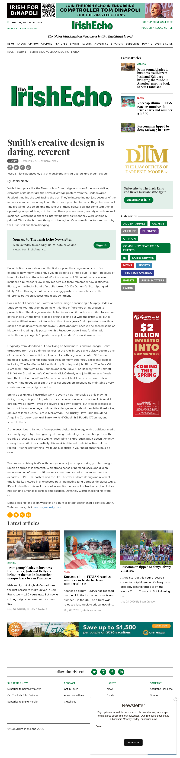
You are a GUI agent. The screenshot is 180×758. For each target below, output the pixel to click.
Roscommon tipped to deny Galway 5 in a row (153, 128)
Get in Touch (71, 689)
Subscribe (133, 43)
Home (10, 52)
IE (124, 257)
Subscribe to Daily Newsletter (24, 689)
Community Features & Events (141, 248)
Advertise (101, 43)
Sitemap (154, 695)
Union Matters (152, 280)
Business (149, 231)
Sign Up (101, 245)
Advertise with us (74, 695)
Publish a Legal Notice (157, 28)
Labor (21, 43)
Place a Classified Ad (22, 28)
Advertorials (134, 223)
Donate (147, 43)
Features (61, 43)
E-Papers (117, 43)
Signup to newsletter (158, 22)
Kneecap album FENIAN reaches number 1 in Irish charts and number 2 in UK (154, 108)
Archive (158, 223)
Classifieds (70, 701)
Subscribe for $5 (139, 199)
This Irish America (137, 273)
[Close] (175, 698)
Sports (75, 43)
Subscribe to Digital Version (22, 701)
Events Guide (164, 43)
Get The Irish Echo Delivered (23, 695)
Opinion (33, 43)
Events (87, 43)
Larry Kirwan (143, 257)
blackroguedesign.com (47, 507)
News (11, 43)
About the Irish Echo (161, 689)
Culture (46, 43)
